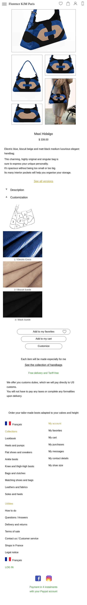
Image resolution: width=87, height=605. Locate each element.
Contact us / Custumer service (21, 538)
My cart (52, 437)
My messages (56, 451)
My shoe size (55, 465)
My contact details (58, 458)
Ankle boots (11, 459)
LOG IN (9, 567)
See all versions (43, 181)
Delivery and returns (16, 524)
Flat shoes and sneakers (18, 452)
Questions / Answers (16, 517)
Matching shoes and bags (19, 480)
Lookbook (10, 438)
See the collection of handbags (43, 365)
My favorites (55, 430)
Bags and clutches (15, 473)
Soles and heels (14, 494)
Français (13, 424)
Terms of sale (12, 531)
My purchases (56, 444)
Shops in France (14, 545)
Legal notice (11, 552)
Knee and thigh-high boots (19, 466)
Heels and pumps (14, 445)
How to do (10, 510)
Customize (44, 346)
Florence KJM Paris (22, 4)
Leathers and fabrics (16, 487)
